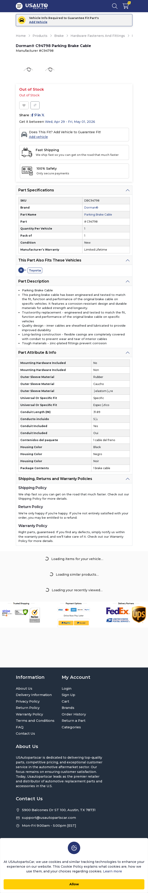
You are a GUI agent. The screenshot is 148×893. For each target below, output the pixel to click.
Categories (71, 727)
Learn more (112, 871)
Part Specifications (36, 190)
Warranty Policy (29, 714)
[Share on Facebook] (32, 115)
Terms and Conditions (35, 720)
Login (66, 688)
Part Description (33, 281)
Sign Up (68, 695)
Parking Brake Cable (98, 214)
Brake (59, 36)
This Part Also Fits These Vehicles (49, 260)
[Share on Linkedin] (39, 115)
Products (40, 36)
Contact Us (25, 733)
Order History (74, 714)
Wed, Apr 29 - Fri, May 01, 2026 (70, 122)
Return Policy (28, 707)
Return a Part (73, 720)
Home (21, 36)
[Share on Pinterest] (35, 115)
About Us (24, 688)
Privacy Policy (28, 701)
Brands (68, 707)
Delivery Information (34, 695)
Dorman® (91, 207)
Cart (65, 701)
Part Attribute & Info (37, 352)
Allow (74, 884)
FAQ (19, 727)
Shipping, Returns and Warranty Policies (55, 479)
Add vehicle (38, 137)
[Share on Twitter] (43, 115)
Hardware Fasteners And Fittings (97, 36)
